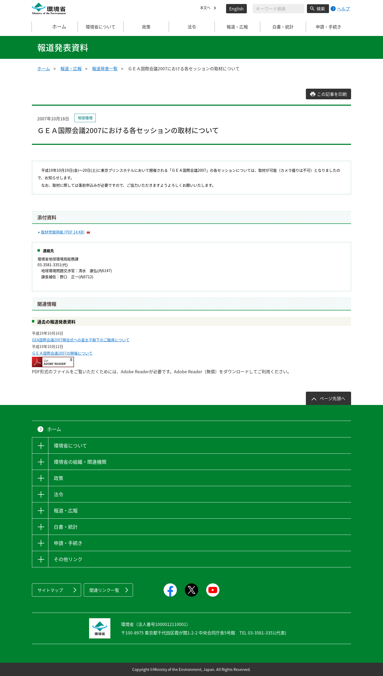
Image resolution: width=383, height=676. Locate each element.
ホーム (55, 26)
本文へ (206, 8)
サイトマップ (50, 590)
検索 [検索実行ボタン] (321, 8)
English (236, 8)
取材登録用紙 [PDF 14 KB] (63, 232)
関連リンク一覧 (104, 590)
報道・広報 (71, 68)
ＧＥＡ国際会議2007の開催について (62, 353)
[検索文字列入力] (278, 8)
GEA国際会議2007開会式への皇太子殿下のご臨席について (81, 339)
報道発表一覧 (105, 68)
